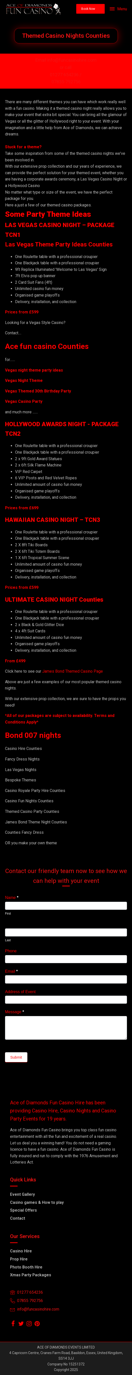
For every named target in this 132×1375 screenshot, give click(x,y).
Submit (16, 1057)
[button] (90, 9)
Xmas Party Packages (30, 1275)
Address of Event (20, 992)
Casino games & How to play (37, 1202)
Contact (17, 1218)
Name (11, 897)
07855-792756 (66, 81)
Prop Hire (19, 1259)
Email (11, 971)
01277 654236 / (66, 74)
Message (14, 1012)
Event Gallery (22, 1194)
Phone (11, 951)
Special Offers (23, 1210)
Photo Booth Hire (26, 1267)
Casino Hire (21, 1251)
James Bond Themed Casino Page (72, 671)
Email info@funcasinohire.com (66, 60)
